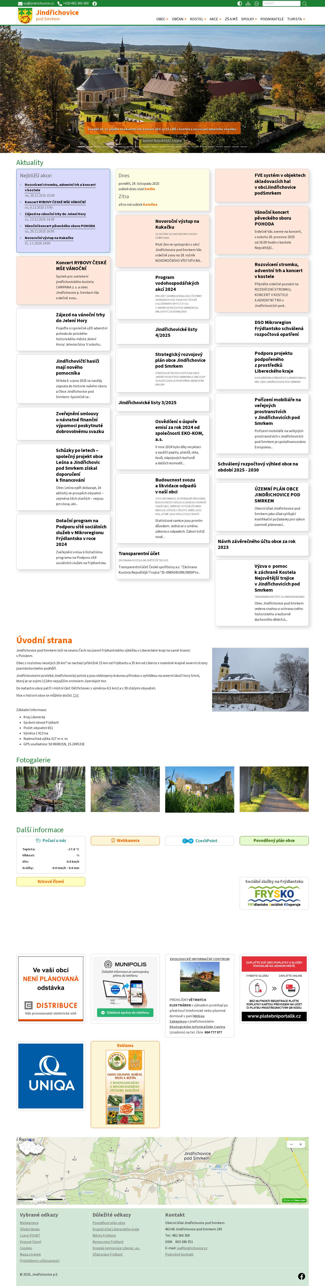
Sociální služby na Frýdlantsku (274, 893)
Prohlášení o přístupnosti (40, 1260)
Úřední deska (29, 1229)
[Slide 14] (195, 146)
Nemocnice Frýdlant (108, 1241)
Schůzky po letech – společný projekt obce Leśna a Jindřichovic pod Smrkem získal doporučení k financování (79, 465)
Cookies (26, 1248)
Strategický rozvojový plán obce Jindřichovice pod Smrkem (180, 360)
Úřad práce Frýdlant (108, 1254)
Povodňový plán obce (274, 840)
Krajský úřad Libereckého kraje (116, 1229)
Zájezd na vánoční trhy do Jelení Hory (80, 317)
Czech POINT (30, 1235)
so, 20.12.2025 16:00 (60, 228)
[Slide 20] (243, 146)
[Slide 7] (138, 146)
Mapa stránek (30, 1254)
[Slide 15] (203, 146)
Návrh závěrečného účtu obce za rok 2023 (257, 544)
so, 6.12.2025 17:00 (55, 205)
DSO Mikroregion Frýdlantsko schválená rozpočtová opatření (279, 328)
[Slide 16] (211, 146)
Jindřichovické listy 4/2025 (176, 332)
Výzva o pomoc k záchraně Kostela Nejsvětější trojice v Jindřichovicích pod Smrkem (277, 578)
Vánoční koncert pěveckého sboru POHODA (273, 218)
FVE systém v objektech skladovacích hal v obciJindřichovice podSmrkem (280, 184)
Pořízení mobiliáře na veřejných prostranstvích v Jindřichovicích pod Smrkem (278, 411)
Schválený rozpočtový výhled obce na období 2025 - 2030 (258, 467)
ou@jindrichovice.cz (192, 1248)
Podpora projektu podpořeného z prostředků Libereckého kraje (274, 362)
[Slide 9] (154, 146)
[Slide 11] (170, 146)
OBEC (160, 19)
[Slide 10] (162, 146)
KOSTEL (196, 19)
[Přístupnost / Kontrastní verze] (239, 3)
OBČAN (177, 19)
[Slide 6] (130, 146)
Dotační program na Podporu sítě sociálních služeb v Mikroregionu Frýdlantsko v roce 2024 (81, 532)
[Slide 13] (186, 146)
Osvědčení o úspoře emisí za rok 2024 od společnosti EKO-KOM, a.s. (179, 430)
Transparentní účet (139, 553)
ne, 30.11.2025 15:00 (60, 190)
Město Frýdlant (104, 1235)
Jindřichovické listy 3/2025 (147, 402)
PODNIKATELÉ (272, 19)
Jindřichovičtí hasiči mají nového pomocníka (77, 367)
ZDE (76, 695)
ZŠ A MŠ (231, 19)
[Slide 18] (227, 146)
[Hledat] (281, 3)
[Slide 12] (178, 146)
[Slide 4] (113, 146)
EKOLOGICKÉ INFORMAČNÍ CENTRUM (200, 959)
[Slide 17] (219, 146)
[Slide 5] (121, 146)
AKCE (214, 19)
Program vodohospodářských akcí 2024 (177, 283)
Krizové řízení (51, 881)
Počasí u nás (50, 854)
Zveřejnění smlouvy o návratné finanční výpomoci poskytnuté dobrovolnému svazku (80, 422)
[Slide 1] (89, 146)
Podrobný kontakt (179, 1254)
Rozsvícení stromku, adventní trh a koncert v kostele (279, 270)
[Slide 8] (146, 146)
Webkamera (125, 840)
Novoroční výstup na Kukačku (177, 224)
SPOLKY (247, 19)
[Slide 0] (81, 146)
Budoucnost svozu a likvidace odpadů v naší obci (175, 486)
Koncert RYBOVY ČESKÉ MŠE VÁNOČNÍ (81, 265)
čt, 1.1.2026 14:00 (49, 240)
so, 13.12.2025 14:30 (55, 217)
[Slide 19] (235, 146)
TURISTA (294, 19)
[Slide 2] (97, 146)
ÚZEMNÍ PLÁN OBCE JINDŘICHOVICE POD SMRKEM (277, 495)
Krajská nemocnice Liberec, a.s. (116, 1248)
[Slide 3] (105, 146)
